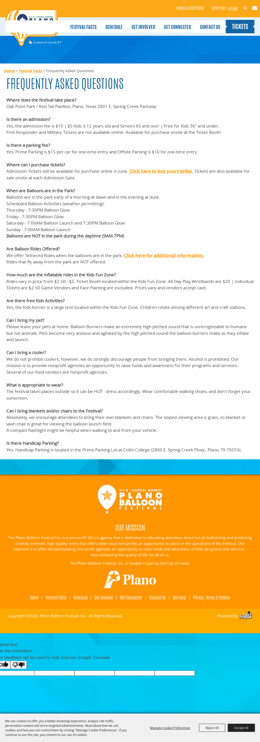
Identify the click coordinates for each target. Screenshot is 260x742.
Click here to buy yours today (160, 171)
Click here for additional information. (164, 255)
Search (235, 4)
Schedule (112, 22)
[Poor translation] (18, 665)
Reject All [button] (212, 728)
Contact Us (208, 22)
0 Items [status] (220, 5)
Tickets (239, 22)
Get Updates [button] (247, 4)
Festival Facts (81, 22)
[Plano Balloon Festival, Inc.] (31, 29)
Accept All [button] (241, 728)
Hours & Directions (177, 5)
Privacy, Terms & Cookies (211, 597)
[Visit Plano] (130, 579)
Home (9, 70)
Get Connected (175, 22)
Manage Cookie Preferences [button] (170, 728)
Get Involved (141, 22)
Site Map (179, 597)
